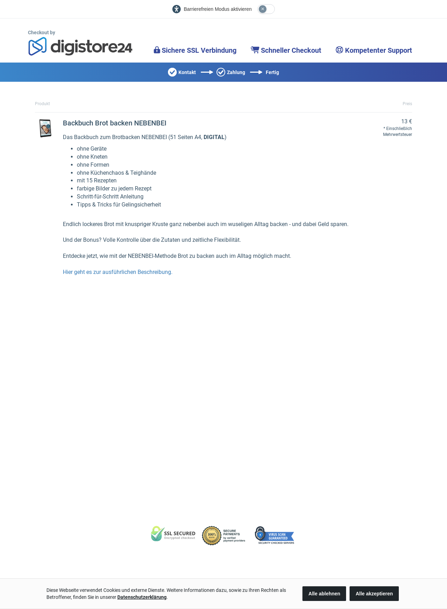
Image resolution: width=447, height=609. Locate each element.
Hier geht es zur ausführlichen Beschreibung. (118, 272)
